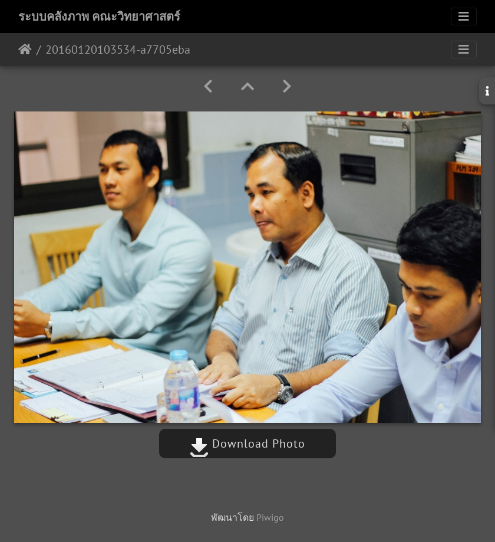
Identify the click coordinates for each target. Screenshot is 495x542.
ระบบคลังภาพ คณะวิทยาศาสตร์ (99, 16)
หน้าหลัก (25, 49)
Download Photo (247, 443)
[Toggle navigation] (464, 16)
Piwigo (270, 517)
